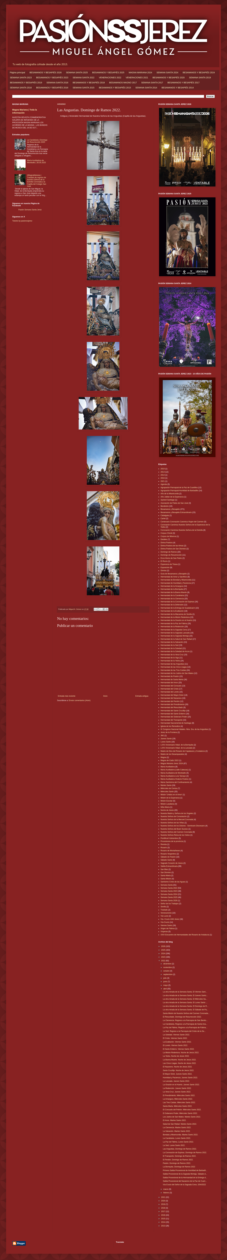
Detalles (164, 539)
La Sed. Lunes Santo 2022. (174, 1145)
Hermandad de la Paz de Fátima (174, 623)
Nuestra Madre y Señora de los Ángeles (177, 813)
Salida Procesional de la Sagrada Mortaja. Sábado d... (185, 1174)
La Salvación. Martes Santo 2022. (176, 1131)
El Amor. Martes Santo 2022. (174, 1120)
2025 (163, 950)
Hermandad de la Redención (172, 626)
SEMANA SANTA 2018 (57, 82)
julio (165, 978)
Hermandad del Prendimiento (172, 704)
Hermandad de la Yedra (170, 661)
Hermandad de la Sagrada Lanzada (175, 633)
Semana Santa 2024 (169, 894)
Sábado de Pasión (168, 857)
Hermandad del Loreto (170, 692)
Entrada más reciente (66, 696)
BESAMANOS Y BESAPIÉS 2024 (199, 72)
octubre (166, 971)
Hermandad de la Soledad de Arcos (175, 651)
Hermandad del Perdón (170, 701)
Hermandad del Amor (169, 683)
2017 (163, 1211)
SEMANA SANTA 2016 (21, 87)
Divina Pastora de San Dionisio (173, 549)
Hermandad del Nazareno (171, 698)
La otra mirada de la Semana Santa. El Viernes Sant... (185, 992)
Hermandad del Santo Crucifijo (173, 711)
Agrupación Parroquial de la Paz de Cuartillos (179, 487)
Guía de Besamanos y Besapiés (174, 574)
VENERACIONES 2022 (110, 77)
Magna (163, 757)
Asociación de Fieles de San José (174, 503)
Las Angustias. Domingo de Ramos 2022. (180, 1149)
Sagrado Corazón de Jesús (172, 863)
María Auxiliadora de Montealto (173, 773)
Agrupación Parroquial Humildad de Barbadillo (179, 490)
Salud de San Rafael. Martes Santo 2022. (180, 1124)
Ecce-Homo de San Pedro (171, 558)
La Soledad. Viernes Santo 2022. (176, 1035)
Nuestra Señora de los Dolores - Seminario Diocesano (183, 826)
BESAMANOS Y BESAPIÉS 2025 (108, 72)
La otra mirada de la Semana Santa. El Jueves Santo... (185, 995)
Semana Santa (167, 885)
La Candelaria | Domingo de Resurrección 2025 (37, 141)
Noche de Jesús (167, 810)
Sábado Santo (166, 860)
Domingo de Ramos (169, 552)
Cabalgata (165, 515)
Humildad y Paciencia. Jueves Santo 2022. (180, 1078)
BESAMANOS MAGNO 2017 (123, 82)
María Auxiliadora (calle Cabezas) (174, 770)
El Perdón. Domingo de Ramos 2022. (178, 1160)
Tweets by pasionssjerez (22, 221)
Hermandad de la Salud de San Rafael (176, 639)
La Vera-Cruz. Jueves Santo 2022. (177, 1092)
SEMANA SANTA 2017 (152, 82)
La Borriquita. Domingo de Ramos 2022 (179, 1167)
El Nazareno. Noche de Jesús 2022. (177, 1067)
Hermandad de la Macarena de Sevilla (176, 614)
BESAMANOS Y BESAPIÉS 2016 (52, 87)
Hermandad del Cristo (169, 689)
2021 (163, 481)
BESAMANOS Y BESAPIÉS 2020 (168, 77)
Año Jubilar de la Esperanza (172, 497)
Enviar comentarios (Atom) (79, 700)
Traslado (164, 910)
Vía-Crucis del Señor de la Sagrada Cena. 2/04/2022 (184, 1185)
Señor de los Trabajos (169, 904)
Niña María (165, 807)
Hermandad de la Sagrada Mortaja (175, 636)
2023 (163, 957)
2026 (163, 946)
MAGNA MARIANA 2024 (140, 72)
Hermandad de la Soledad (171, 648)
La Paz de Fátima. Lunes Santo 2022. (178, 1142)
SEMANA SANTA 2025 (77, 72)
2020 (163, 1201)
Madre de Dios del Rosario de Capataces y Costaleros (183, 751)
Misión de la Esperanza (170, 798)
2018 (163, 1208)
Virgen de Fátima (167, 928)
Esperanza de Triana (169, 564)
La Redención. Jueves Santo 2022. (177, 1088)
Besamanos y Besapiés (170, 509)
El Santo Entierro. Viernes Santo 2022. (178, 1049)
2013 (163, 472)
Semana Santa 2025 (169, 897)
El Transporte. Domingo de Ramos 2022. (179, 1156)
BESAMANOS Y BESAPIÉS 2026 (46, 72)
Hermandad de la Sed (169, 645)
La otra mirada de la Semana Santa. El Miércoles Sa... (185, 999)
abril (165, 989)
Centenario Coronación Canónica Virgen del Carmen (182, 522)
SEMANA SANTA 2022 (83, 77)
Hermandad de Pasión (170, 676)
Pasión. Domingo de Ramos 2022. (177, 1163)
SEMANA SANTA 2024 (167, 72)
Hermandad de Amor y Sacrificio (174, 577)
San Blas (164, 869)
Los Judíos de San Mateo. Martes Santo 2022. (182, 1117)
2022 (163, 961)
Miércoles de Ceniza (169, 788)
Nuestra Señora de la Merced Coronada (177, 819)
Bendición (165, 506)
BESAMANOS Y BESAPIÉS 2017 (183, 82)
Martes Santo (166, 785)
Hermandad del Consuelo (171, 686)
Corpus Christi (166, 533)
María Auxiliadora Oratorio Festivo (174, 779)
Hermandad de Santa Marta (172, 679)
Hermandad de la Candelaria (172, 595)
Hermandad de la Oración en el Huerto (176, 620)
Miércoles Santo (167, 791)
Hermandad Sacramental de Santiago (176, 723)
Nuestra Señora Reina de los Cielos (175, 835)
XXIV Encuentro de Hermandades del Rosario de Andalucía (185, 935)
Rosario (164, 848)
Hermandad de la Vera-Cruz (172, 655)
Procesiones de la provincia (172, 841)
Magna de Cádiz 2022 (169, 760)
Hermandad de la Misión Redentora (175, 617)
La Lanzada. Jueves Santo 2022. (176, 1081)
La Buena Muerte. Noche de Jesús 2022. (179, 1060)
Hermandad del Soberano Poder (174, 717)
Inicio (105, 696)
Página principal (17, 72)
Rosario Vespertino (168, 854)
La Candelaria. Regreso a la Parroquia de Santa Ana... (185, 1024)
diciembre (167, 964)
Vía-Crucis (165, 922)
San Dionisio (166, 872)
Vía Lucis (164, 916)
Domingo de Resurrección (171, 555)
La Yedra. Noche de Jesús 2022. (176, 1056)
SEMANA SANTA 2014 (146, 87)
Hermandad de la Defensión (172, 605)
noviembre (167, 967)
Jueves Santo (166, 739)
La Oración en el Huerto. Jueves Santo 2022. (181, 1085)
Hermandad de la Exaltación (172, 611)
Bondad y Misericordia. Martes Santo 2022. (180, 1135)
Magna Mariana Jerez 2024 (172, 763)
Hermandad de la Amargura (172, 586)
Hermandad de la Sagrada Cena (174, 630)
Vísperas (164, 931)
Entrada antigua (141, 696)
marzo (166, 1189)
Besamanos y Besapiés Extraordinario (176, 512)
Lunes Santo (166, 742)
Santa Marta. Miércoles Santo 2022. (177, 1106)
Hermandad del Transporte (171, 720)
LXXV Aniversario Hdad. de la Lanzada (176, 748)
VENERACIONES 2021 (137, 77)
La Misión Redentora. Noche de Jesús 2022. (181, 1053)
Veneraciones (166, 913)
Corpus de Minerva (168, 536)
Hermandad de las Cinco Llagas (174, 667)
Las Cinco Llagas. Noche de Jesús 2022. (179, 1063)
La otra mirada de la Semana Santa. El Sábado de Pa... (185, 1010)
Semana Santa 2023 (169, 891)
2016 (163, 478)
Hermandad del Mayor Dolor (172, 695)
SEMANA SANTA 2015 (83, 87)
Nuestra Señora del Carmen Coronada (176, 832)
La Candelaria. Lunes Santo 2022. (177, 1138)
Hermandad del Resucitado (172, 707)
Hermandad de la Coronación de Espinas (177, 602)
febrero (166, 1193)
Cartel (163, 518)
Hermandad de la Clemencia (172, 599)
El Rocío (164, 561)
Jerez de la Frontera (169, 732)
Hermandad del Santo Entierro (173, 714)
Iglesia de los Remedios (170, 726)
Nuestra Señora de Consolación (174, 816)
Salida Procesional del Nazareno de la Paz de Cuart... (185, 1181)
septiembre (168, 974)
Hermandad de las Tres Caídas (173, 670)
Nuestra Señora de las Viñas (172, 823)
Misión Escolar (167, 801)
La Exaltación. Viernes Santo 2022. (177, 1042)
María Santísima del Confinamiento (175, 782)
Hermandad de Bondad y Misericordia (176, 580)
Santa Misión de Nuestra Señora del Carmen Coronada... (186, 1013)
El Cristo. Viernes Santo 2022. (175, 1038)
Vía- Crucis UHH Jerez (170, 919)
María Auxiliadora (168, 767)
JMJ (162, 735)
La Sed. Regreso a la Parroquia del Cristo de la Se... (184, 1031)
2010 (163, 469)
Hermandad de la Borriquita (172, 589)
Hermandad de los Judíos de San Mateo (177, 673)
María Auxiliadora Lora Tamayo (173, 776)
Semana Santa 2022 (169, 888)
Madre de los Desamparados (172, 754)
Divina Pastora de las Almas (172, 546)
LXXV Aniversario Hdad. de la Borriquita (177, 745)
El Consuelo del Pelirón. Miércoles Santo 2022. (182, 1110)
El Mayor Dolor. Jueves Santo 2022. (177, 1074)
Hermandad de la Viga (170, 658)
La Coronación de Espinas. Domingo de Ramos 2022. (185, 1152)
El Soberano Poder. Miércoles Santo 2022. (180, 1113)
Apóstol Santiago (167, 500)
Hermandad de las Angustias (172, 664)
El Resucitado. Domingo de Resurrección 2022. (182, 1017)
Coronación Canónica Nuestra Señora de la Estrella (182, 530)
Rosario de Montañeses (170, 851)
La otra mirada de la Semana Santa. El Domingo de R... (185, 1006)
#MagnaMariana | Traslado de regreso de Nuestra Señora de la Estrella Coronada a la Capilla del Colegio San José (36, 180)
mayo (165, 985)
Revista (164, 844)
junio (165, 982)
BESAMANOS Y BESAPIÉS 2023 (52, 77)
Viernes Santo (166, 925)
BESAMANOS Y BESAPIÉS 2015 (115, 87)
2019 (163, 1204)
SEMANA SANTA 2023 (21, 77)
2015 (163, 1219)
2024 (163, 953)
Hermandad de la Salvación (172, 642)
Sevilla (163, 907)
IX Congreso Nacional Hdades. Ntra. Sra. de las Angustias (184, 729)
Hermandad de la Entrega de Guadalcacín (178, 608)
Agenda (164, 484)
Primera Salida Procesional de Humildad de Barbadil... (185, 1170)
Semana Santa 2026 (169, 900)
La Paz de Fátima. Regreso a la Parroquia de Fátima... (185, 1027)
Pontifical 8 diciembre (169, 838)
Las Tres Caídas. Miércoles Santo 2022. (179, 1102)
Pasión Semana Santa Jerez (30, 210)
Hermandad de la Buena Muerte (174, 592)
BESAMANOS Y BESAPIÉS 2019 (26, 82)
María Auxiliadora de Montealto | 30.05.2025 (36, 161)
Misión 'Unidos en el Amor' (171, 795)
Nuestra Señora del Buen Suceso (174, 829)
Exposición (165, 567)
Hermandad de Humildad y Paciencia (176, 583)
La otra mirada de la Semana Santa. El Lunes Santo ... (185, 1002)
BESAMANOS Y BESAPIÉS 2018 (89, 82)
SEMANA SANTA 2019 (200, 77)
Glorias (163, 570)
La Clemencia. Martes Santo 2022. (177, 1127)
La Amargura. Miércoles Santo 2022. (178, 1099)
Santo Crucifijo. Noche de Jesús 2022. (178, 1070)
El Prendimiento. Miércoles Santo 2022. (179, 1095)
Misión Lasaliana (167, 804)
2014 (163, 475)
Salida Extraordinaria (169, 866)
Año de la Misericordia (170, 494)
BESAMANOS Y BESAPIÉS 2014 (178, 87)
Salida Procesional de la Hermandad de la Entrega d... (185, 1178)
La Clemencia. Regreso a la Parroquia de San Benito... (185, 1020)
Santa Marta (166, 875)
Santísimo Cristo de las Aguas (173, 882)
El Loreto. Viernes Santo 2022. (175, 1045)
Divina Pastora (167, 543)
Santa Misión (166, 879)
